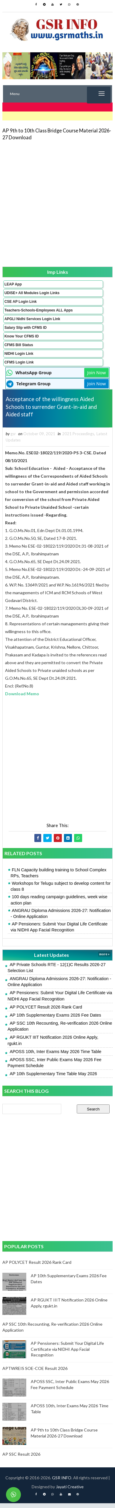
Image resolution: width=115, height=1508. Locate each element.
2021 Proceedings (78, 438)
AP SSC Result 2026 (21, 1458)
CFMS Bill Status (18, 345)
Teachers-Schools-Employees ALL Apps (38, 310)
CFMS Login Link (19, 362)
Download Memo (22, 698)
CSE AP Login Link (20, 302)
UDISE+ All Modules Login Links (32, 293)
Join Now (96, 372)
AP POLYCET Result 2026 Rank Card (46, 1011)
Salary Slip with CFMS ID (25, 328)
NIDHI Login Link (18, 354)
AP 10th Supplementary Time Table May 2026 (53, 1078)
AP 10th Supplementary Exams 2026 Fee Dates (55, 1019)
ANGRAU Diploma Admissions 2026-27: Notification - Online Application (60, 918)
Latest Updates (51, 959)
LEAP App (13, 284)
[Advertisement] (57, 203)
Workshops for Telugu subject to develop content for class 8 (60, 891)
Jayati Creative (70, 1491)
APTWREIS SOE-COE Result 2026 (35, 1372)
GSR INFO (61, 1482)
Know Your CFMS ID (21, 336)
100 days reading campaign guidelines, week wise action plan (58, 904)
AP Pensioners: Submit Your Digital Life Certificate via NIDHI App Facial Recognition (59, 931)
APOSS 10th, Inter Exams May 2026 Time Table (55, 1056)
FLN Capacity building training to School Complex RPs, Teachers (58, 877)
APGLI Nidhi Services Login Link (32, 319)
